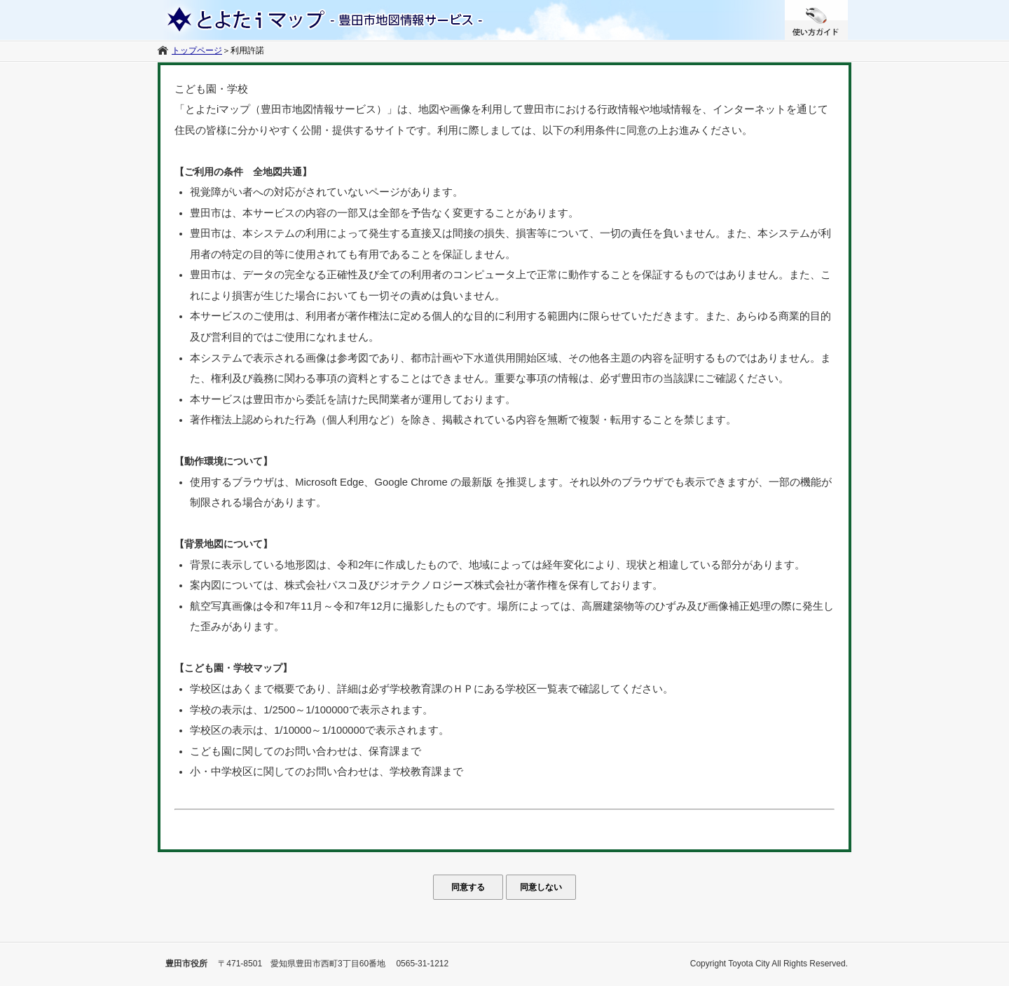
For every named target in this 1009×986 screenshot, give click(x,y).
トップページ (197, 50)
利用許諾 (247, 50)
